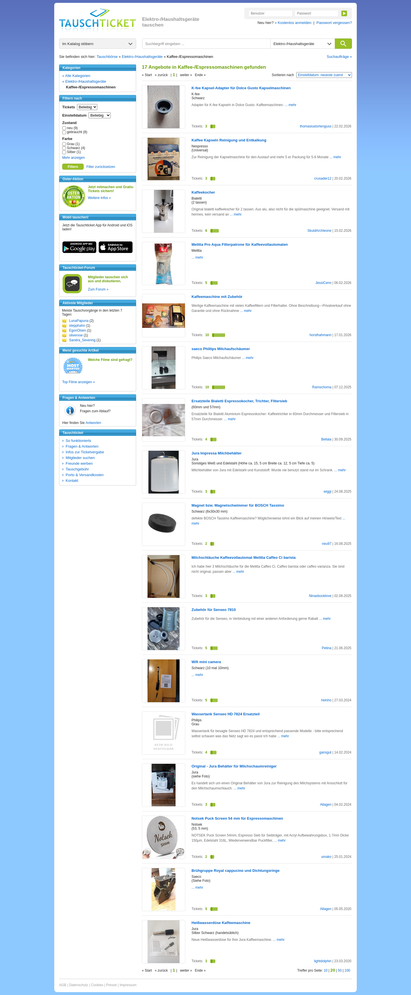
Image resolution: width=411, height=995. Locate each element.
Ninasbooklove (320, 596)
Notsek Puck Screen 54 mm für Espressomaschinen (237, 818)
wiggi (327, 492)
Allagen (325, 805)
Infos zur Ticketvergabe (85, 452)
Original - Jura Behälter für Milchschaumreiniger (234, 766)
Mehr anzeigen (73, 158)
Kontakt (72, 480)
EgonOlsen (77, 330)
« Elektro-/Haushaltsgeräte (84, 81)
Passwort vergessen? (334, 23)
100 (347, 970)
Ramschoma (321, 387)
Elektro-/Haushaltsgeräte (142, 56)
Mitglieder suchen (80, 458)
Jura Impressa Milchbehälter (217, 453)
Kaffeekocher (203, 192)
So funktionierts (78, 440)
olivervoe (76, 335)
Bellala (326, 439)
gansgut (325, 752)
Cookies (97, 985)
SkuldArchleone (319, 231)
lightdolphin (322, 961)
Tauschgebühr (77, 469)
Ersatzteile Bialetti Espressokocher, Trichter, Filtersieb (239, 401)
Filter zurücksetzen (100, 167)
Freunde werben (79, 463)
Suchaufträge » (339, 56)
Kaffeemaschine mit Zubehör (217, 297)
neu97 (326, 544)
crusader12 (322, 178)
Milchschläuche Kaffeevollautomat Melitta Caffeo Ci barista (244, 557)
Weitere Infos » (99, 198)
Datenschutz (78, 985)
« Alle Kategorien (76, 76)
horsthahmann (320, 335)
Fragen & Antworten (82, 446)
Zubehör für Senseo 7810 (214, 610)
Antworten (93, 423)
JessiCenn (323, 283)
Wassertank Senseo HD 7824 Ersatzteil (226, 714)
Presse (111, 985)
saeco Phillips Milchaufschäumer (221, 349)
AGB (62, 985)
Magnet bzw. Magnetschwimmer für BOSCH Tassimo (238, 505)
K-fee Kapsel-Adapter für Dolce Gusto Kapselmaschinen (241, 88)
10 (325, 970)
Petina (326, 648)
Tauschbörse (107, 56)
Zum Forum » (98, 289)
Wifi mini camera (206, 662)
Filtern (73, 167)
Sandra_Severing (82, 340)
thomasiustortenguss (315, 126)
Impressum (128, 985)
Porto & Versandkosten (85, 475)
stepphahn (77, 326)
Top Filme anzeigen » (78, 382)
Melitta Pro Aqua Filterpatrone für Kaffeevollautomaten (240, 244)
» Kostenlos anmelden (293, 23)
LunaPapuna (78, 321)
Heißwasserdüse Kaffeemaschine (221, 923)
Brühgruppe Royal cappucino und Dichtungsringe (235, 870)
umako (326, 857)
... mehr (290, 105)
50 (340, 970)
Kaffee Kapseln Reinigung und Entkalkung (229, 140)
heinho (326, 700)
